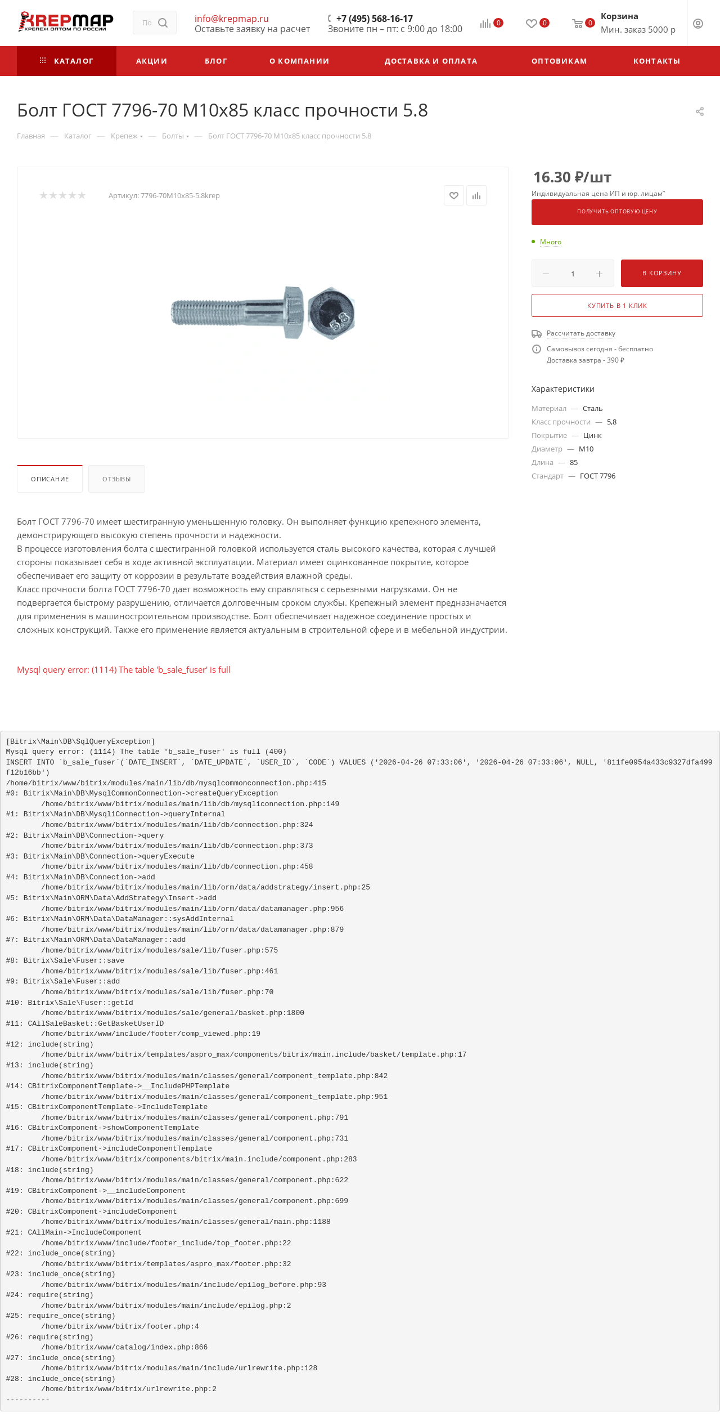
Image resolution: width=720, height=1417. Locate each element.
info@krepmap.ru (232, 18)
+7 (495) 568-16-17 (374, 19)
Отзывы (116, 479)
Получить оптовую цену (617, 211)
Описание (50, 479)
